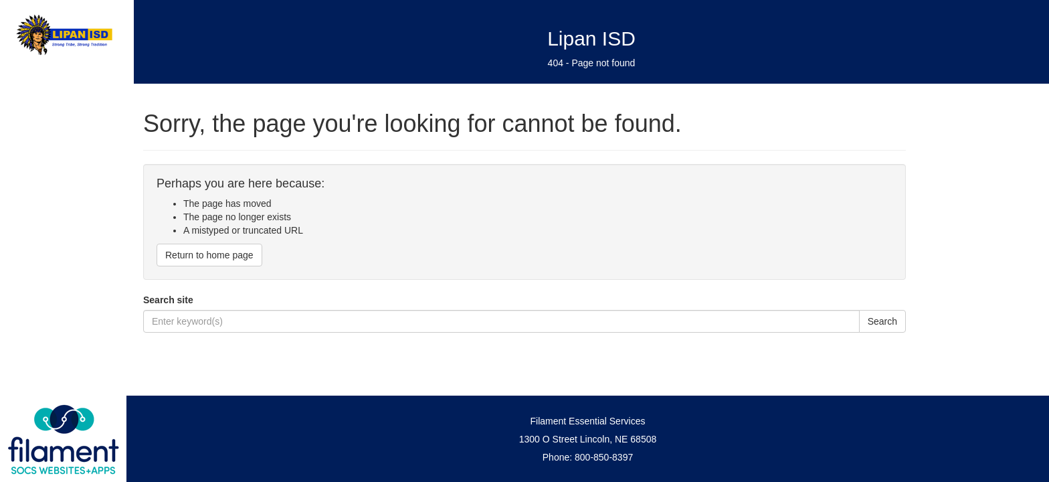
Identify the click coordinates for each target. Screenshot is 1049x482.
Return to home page (209, 255)
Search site (168, 300)
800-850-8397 (604, 457)
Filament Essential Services (588, 421)
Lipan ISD (591, 38)
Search (882, 321)
